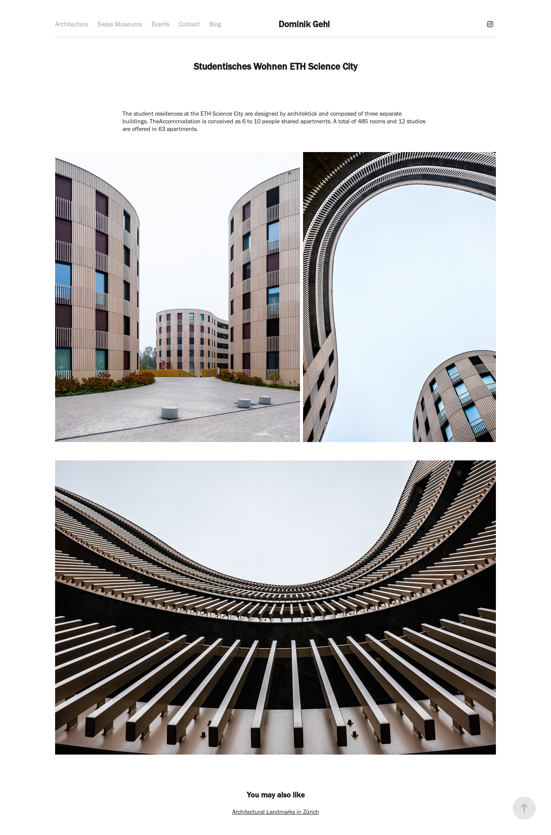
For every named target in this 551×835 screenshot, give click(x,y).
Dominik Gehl (304, 24)
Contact (189, 24)
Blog (215, 24)
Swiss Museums (120, 24)
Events (161, 24)
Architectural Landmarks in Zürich (275, 811)
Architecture (71, 24)
